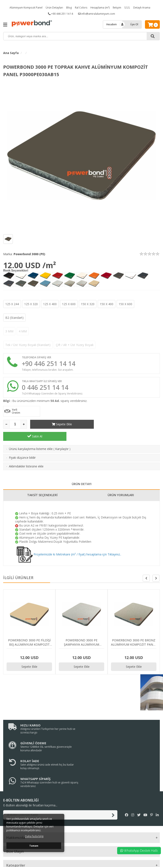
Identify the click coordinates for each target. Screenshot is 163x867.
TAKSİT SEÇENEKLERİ (42, 483)
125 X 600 (69, 304)
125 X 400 (50, 304)
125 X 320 (31, 304)
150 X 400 (106, 304)
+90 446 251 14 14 (60, 14)
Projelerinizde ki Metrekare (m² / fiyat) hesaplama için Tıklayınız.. (69, 542)
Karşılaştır (62, 437)
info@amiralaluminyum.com (96, 14)
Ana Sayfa (11, 53)
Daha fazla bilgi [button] (34, 836)
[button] (156, 566)
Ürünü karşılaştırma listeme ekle (31, 437)
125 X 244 (12, 304)
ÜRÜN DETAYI (81, 472)
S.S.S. (127, 7)
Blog (69, 7)
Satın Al (128, 424)
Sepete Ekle (62, 424)
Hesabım (111, 24)
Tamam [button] (33, 845)
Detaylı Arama (141, 7)
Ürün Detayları (54, 7)
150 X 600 (125, 304)
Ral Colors (81, 7)
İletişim (117, 7)
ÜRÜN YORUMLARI (121, 483)
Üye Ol (134, 24)
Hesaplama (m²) (100, 7)
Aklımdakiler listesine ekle (26, 454)
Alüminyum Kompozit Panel (26, 7)
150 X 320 (87, 304)
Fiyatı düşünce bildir (22, 445)
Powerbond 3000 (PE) (29, 254)
